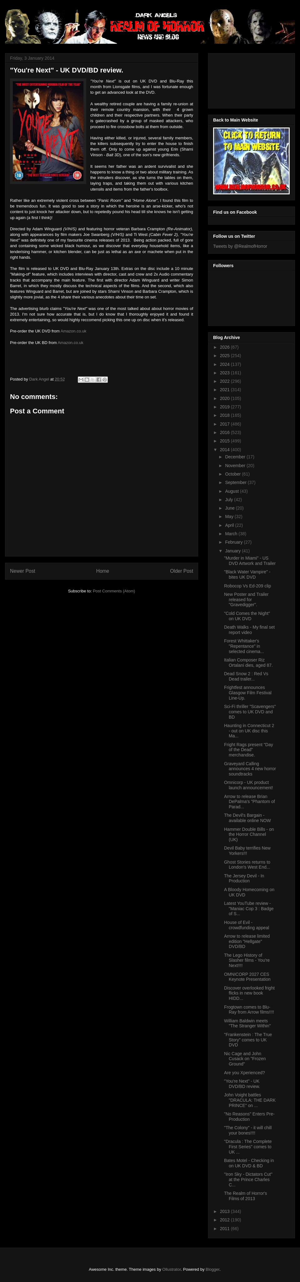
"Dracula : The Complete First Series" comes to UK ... (248, 1147)
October (233, 473)
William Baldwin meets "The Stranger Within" (247, 1023)
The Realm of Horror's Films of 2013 (245, 1196)
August (232, 491)
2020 (225, 398)
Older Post (181, 571)
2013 (225, 1211)
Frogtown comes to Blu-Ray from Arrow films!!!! (249, 1010)
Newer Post (22, 571)
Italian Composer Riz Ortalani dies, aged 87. (248, 662)
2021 (225, 389)
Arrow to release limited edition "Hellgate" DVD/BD (247, 941)
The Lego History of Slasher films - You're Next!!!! (247, 960)
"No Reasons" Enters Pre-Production (249, 1116)
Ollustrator (171, 1269)
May (229, 516)
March (231, 533)
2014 (225, 449)
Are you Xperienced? (244, 1072)
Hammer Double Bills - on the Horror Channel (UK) (249, 834)
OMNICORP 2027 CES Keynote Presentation (247, 977)
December (235, 456)
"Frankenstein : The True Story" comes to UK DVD (248, 1040)
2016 (225, 432)
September (236, 482)
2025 (225, 355)
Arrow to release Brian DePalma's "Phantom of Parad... (249, 802)
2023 (225, 372)
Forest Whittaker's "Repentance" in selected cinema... (244, 646)
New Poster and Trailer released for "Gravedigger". (246, 599)
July (229, 499)
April (230, 525)
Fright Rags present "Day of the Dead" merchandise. (248, 750)
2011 (225, 1228)
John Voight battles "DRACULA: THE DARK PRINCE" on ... (250, 1100)
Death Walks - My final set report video (249, 630)
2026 (225, 347)
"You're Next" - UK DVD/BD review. (242, 1084)
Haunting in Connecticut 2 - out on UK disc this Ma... (249, 731)
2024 (225, 364)
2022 (225, 381)
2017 (225, 424)
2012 (225, 1219)
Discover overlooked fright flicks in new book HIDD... (249, 993)
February (234, 542)
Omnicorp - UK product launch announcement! (248, 785)
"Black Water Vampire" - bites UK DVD (247, 574)
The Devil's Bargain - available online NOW (247, 818)
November (235, 465)
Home (102, 571)
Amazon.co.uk (73, 331)
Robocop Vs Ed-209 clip (247, 585)
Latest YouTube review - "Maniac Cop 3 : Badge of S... (249, 908)
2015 (225, 440)
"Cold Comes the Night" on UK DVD (247, 616)
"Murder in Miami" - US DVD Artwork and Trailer (250, 561)
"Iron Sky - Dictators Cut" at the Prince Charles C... (248, 1179)
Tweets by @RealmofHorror (240, 246)
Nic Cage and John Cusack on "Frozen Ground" (245, 1059)
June (230, 508)
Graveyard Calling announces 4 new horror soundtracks (250, 769)
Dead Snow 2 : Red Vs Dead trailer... (246, 676)
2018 (225, 415)
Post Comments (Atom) (114, 591)
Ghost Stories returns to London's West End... (247, 865)
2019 (225, 406)
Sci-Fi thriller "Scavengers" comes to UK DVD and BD (250, 712)
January (233, 550)
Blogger (212, 1269)
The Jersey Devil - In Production (244, 878)
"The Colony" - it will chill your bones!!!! (248, 1130)
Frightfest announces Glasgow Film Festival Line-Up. (248, 693)
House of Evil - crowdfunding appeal (246, 925)
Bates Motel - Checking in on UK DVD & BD (249, 1163)
